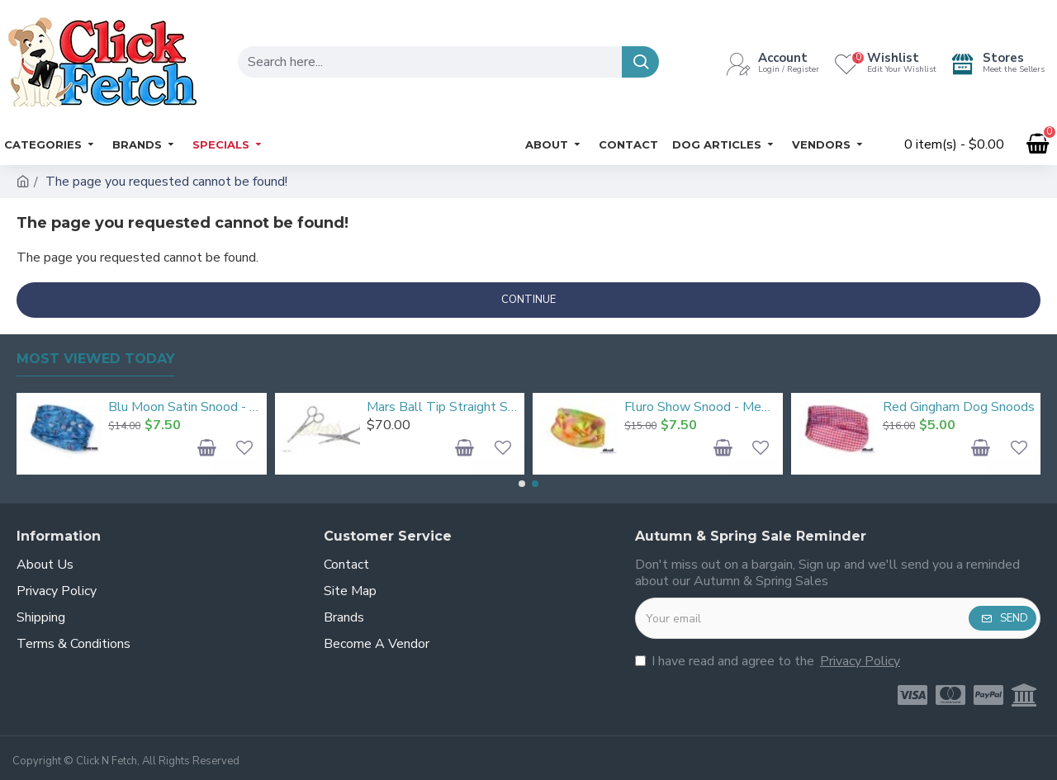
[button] (522, 483)
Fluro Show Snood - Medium (700, 407)
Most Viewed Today (96, 358)
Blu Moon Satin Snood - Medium (184, 407)
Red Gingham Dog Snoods (959, 407)
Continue (528, 299)
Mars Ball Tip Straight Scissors (443, 407)
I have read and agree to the (769, 661)
